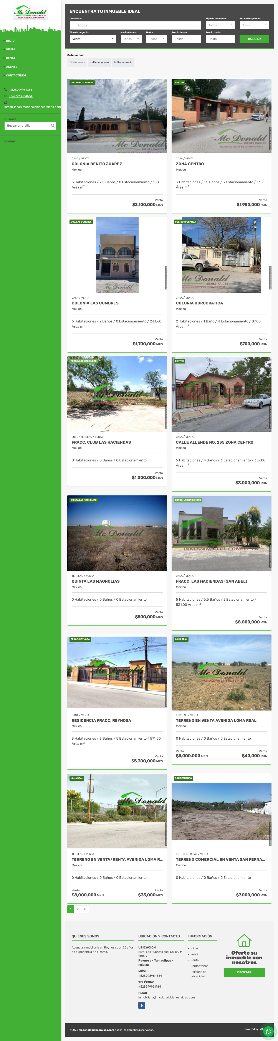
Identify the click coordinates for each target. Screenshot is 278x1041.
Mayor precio (123, 62)
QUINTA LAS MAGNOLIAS (96, 581)
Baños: (150, 32)
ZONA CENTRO (190, 164)
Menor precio (99, 62)
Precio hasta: (213, 32)
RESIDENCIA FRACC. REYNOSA (101, 720)
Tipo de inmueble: (216, 18)
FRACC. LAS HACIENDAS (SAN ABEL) (211, 581)
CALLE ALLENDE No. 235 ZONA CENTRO (214, 442)
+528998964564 (21, 96)
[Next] (85, 909)
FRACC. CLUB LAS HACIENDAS (101, 442)
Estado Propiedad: (250, 18)
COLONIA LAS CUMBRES (95, 303)
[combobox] (220, 25)
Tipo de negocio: (79, 32)
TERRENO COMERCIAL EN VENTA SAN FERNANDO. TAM (221, 859)
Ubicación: (76, 18)
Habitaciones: (129, 32)
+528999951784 (20, 90)
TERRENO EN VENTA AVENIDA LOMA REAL (216, 720)
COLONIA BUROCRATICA (199, 303)
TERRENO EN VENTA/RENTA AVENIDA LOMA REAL (117, 859)
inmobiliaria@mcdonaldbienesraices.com (32, 107)
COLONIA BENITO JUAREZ (97, 164)
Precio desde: (180, 32)
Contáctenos (16, 75)
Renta (10, 58)
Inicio (10, 40)
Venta (10, 49)
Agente (11, 66)
